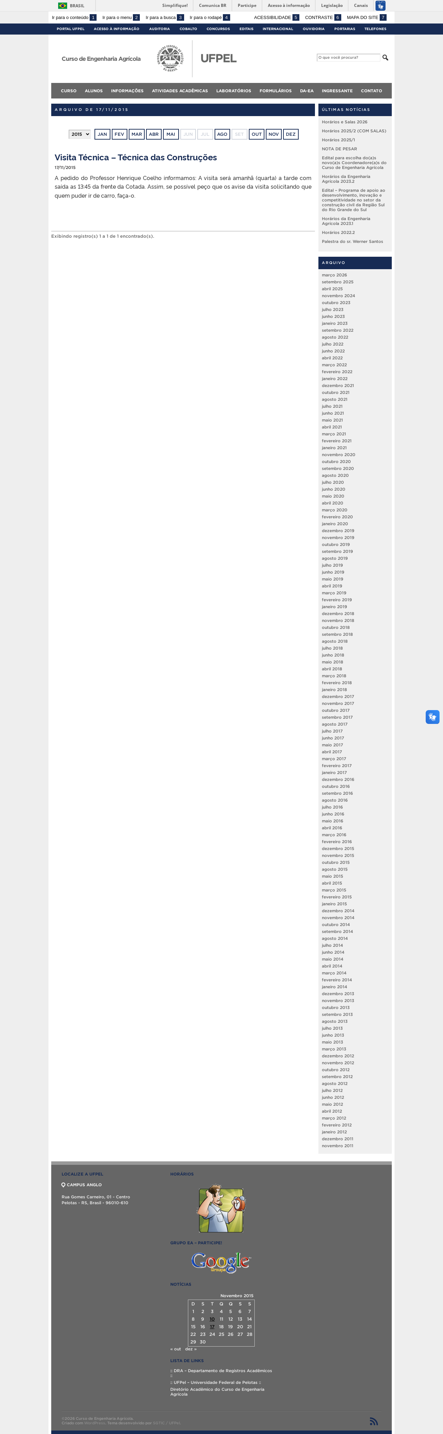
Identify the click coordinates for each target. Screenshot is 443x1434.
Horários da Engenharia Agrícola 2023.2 (346, 178)
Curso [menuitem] (68, 90)
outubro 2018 (336, 627)
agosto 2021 (334, 399)
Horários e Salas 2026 (345, 122)
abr (154, 134)
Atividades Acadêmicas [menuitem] (180, 90)
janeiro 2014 (334, 986)
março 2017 (334, 758)
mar (137, 134)
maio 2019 (332, 579)
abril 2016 (332, 828)
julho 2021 (332, 406)
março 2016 (334, 834)
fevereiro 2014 (337, 980)
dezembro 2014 (338, 910)
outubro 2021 (336, 392)
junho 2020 (333, 489)
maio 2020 (333, 496)
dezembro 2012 (338, 1056)
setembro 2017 (337, 717)
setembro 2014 (337, 931)
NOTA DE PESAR (339, 149)
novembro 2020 (338, 454)
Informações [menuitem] (127, 90)
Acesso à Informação (116, 29)
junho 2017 (333, 738)
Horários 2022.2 (338, 232)
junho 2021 (333, 413)
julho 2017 (332, 731)
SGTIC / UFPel (166, 1423)
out (257, 134)
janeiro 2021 (334, 447)
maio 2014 (332, 959)
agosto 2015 (334, 869)
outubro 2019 (336, 544)
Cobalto (188, 29)
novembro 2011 (337, 1145)
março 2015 (334, 890)
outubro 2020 (336, 461)
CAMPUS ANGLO (82, 1184)
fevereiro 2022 (337, 371)
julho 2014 (332, 945)
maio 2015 (332, 876)
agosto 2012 (334, 1083)
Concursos (218, 29)
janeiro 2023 (334, 323)
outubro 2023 (336, 302)
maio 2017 (332, 745)
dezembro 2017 (338, 696)
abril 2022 (332, 358)
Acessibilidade (276, 17)
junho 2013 (333, 1035)
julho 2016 (332, 807)
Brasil (77, 6)
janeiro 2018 (334, 689)
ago (222, 134)
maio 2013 (332, 1042)
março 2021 (334, 434)
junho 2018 (333, 655)
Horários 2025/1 (338, 140)
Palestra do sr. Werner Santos (352, 241)
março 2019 (334, 593)
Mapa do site (367, 17)
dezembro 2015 (338, 848)
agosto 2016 (335, 800)
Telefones (375, 29)
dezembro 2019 (338, 530)
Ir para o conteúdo (74, 17)
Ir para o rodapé (210, 17)
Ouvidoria (314, 29)
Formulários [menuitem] (276, 90)
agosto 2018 (335, 641)
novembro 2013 (338, 1000)
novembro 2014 (338, 917)
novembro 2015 (338, 855)
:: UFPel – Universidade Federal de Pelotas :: (215, 1382)
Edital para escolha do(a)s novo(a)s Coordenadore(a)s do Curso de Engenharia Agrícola (354, 162)
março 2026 (334, 275)
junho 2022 (333, 351)
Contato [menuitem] (371, 90)
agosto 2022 (335, 337)
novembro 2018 (338, 620)
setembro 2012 (337, 1076)
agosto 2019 (335, 558)
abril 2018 (332, 669)
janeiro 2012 (334, 1132)
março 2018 (334, 675)
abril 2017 (332, 751)
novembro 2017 (338, 703)
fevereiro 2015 (337, 897)
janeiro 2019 (334, 606)
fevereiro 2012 (337, 1125)
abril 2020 (332, 503)
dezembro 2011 (337, 1138)
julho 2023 (332, 309)
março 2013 (334, 1049)
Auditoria (159, 29)
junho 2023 (333, 316)
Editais (246, 29)
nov (274, 134)
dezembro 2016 (338, 779)
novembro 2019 (338, 537)
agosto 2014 (335, 938)
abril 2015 (332, 883)
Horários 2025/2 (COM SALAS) (354, 131)
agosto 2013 (334, 1021)
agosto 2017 (334, 724)
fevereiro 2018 (337, 682)
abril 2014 (332, 966)
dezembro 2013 (338, 993)
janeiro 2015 (334, 904)
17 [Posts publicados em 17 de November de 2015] (212, 1326)
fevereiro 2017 (337, 765)
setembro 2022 (337, 330)
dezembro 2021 (338, 385)
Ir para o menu (121, 17)
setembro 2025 (337, 282)
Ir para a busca (165, 17)
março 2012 (334, 1118)
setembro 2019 (337, 551)
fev (119, 134)
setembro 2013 (337, 1014)
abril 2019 (332, 586)
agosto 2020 (335, 475)
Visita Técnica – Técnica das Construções (136, 156)
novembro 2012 (338, 1062)
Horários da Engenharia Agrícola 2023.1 (346, 221)
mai (170, 134)
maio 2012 (332, 1104)
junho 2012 (333, 1097)
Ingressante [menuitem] (337, 90)
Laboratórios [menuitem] (233, 90)
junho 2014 (333, 952)
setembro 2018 (337, 634)
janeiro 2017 (334, 772)
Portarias (344, 29)
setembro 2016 (337, 793)
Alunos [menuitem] (94, 90)
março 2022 (334, 364)
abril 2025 (332, 288)
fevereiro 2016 (337, 841)
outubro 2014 (336, 924)
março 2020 (334, 510)
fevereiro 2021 (337, 440)
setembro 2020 (338, 468)
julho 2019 (332, 565)
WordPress (94, 1423)
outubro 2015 (336, 862)
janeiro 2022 (334, 378)
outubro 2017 (336, 710)
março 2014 (334, 973)
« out (175, 1349)
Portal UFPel (70, 29)
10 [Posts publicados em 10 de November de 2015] (212, 1319)
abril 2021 (332, 427)
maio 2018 (332, 662)
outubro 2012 (336, 1069)
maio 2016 (332, 821)
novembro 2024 (338, 295)
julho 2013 (332, 1028)
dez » (191, 1349)
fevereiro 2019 (337, 599)
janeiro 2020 (335, 523)
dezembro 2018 (338, 613)
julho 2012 (332, 1090)
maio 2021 (332, 420)
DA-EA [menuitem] (307, 90)
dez (291, 134)
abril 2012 (332, 1111)
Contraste (323, 17)
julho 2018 (332, 648)
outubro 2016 (336, 786)
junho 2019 (333, 572)
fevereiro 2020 (337, 517)
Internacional (278, 29)
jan (102, 134)
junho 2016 (333, 814)
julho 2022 (332, 344)
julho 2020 (333, 482)
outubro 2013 (336, 1007)
